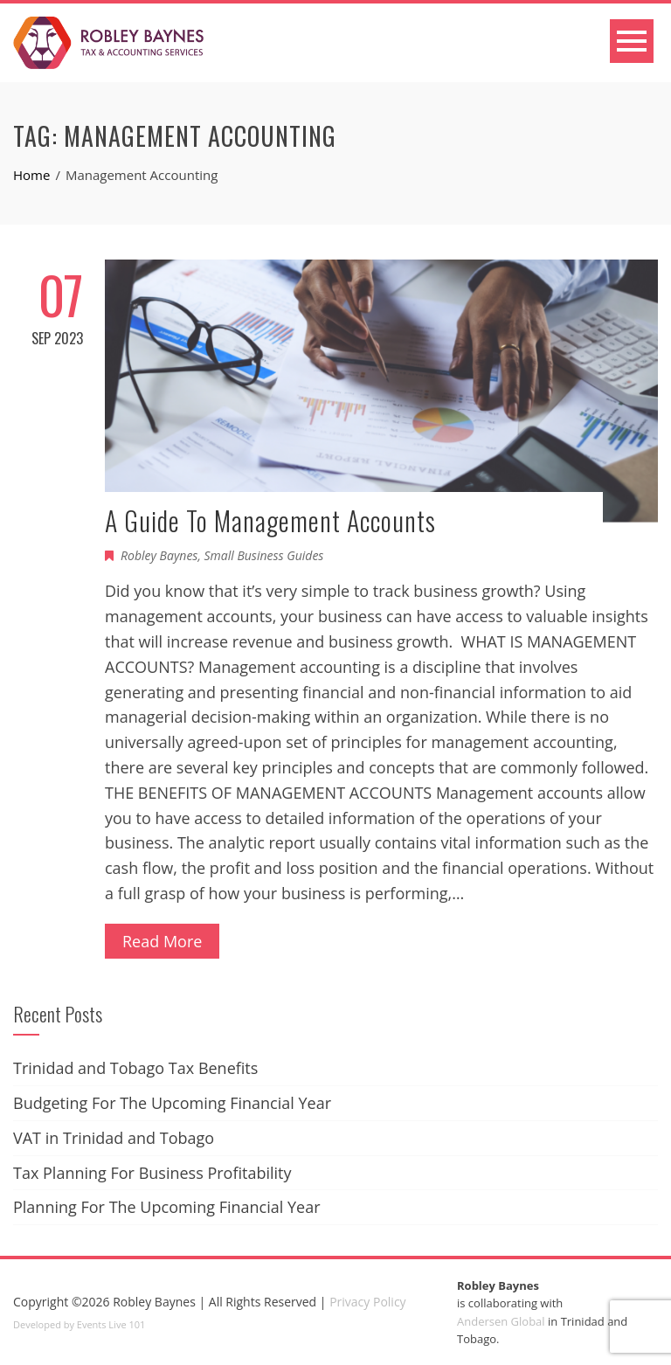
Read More (162, 941)
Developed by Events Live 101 (79, 1324)
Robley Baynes (159, 555)
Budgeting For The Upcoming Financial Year (172, 1102)
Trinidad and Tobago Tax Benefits (135, 1067)
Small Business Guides (264, 555)
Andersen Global (501, 1321)
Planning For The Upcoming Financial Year (166, 1206)
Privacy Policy (367, 1301)
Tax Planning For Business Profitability (152, 1172)
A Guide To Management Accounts (270, 520)
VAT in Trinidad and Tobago (113, 1137)
